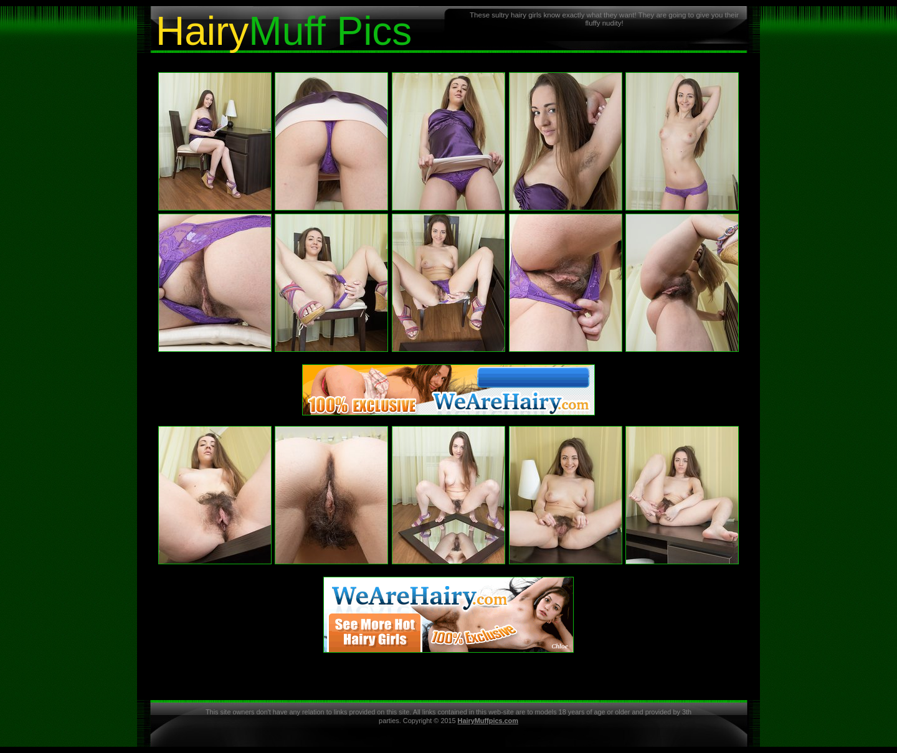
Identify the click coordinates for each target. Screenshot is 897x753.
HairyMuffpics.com (488, 720)
